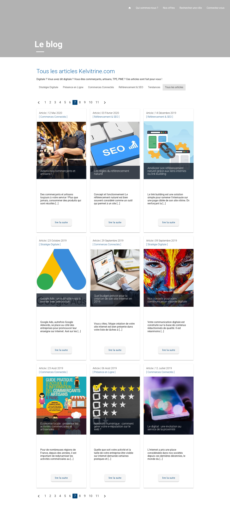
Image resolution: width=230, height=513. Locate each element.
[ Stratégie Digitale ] (50, 244)
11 (97, 102)
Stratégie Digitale (48, 87)
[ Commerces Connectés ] (53, 116)
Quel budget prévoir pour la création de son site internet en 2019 (113, 298)
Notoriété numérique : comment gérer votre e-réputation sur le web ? (114, 426)
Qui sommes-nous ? (147, 7)
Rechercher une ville (191, 7)
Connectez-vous (215, 7)
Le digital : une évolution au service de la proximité (164, 428)
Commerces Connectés (101, 87)
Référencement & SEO (131, 87)
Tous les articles (174, 87)
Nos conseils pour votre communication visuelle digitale (167, 300)
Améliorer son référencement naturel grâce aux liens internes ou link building (166, 171)
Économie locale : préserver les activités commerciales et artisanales (59, 426)
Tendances (154, 87)
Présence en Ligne (73, 87)
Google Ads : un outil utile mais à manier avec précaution (60, 300)
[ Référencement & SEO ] (106, 116)
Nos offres (169, 7)
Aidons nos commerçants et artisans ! (57, 172)
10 (90, 102)
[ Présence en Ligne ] (104, 372)
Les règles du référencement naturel (111, 172)
